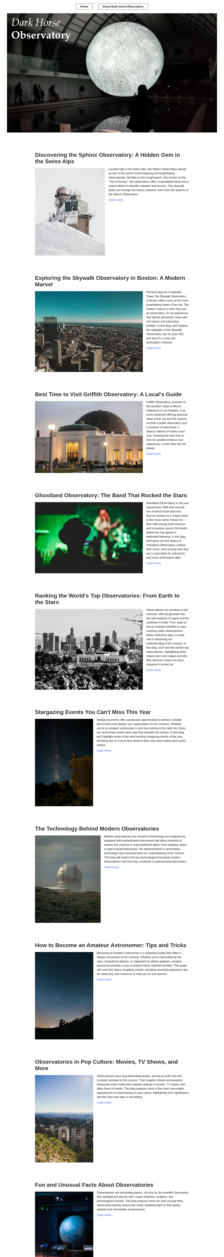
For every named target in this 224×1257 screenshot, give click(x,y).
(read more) (115, 199)
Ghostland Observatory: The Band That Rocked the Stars (111, 495)
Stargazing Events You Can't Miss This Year (93, 712)
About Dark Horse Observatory (123, 6)
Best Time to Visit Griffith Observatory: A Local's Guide (108, 394)
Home (84, 6)
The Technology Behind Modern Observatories (97, 828)
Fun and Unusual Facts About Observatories (94, 1185)
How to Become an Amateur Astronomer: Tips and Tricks (110, 945)
